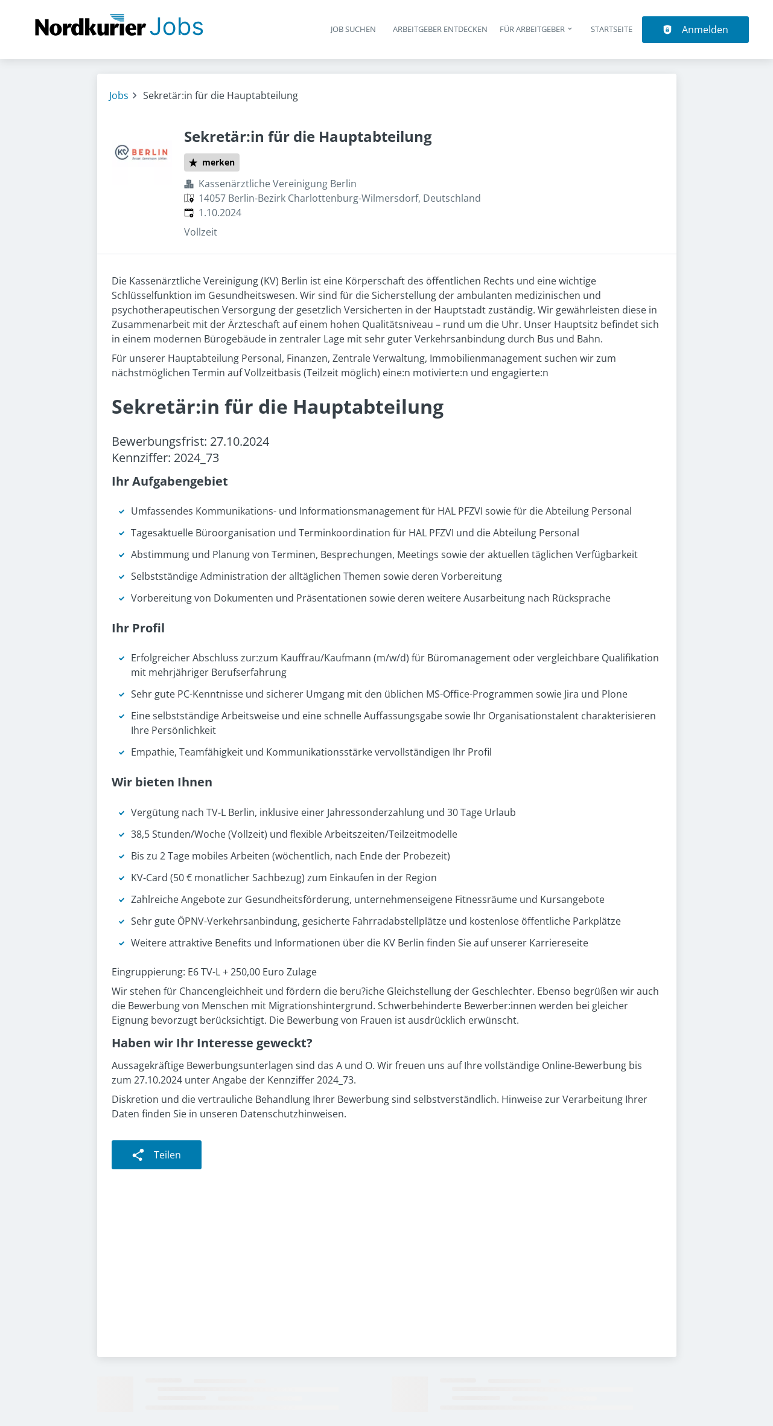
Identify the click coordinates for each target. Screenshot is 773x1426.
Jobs (119, 95)
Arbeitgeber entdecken (440, 29)
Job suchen (353, 29)
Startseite (611, 29)
